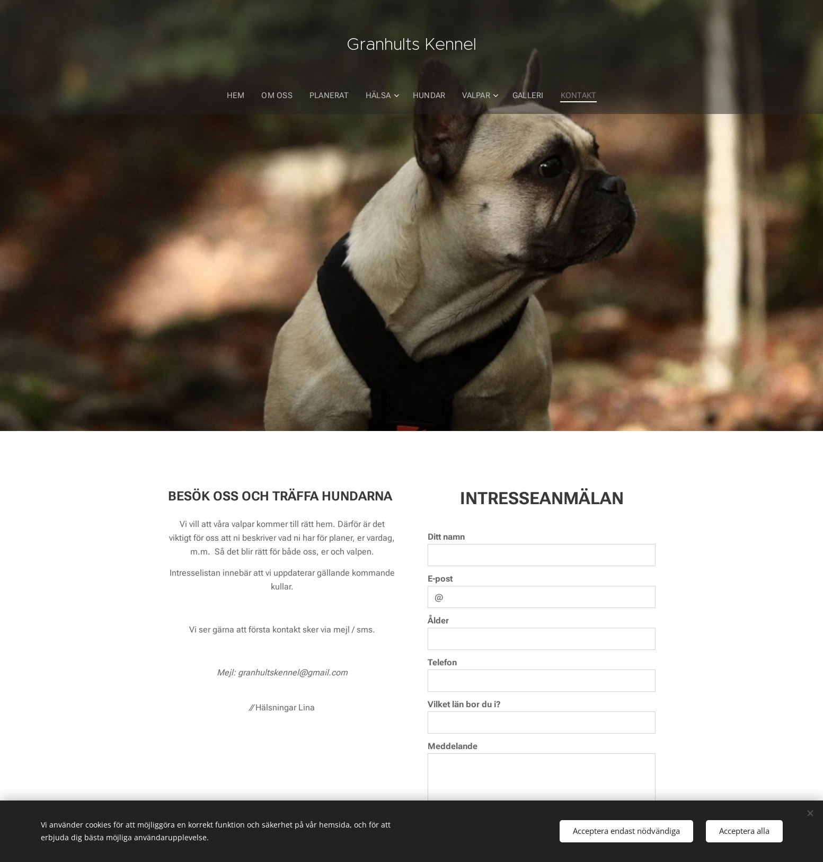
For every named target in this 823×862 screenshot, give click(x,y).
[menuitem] (240, 95)
